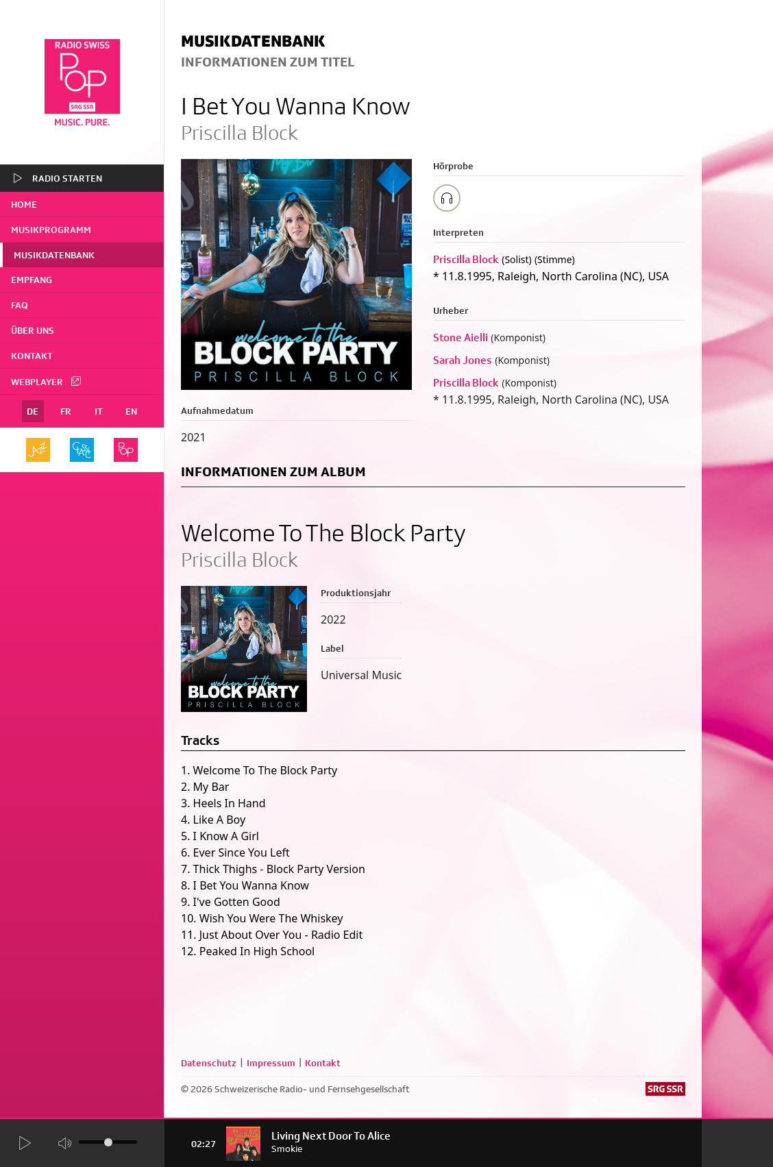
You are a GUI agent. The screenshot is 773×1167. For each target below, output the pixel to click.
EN (131, 411)
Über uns (32, 330)
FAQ (19, 304)
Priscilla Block (466, 259)
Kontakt (32, 355)
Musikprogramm (51, 229)
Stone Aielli (460, 337)
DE (32, 411)
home (24, 204)
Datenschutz (208, 1063)
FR (65, 411)
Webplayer (46, 381)
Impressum (271, 1063)
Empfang (31, 279)
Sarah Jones (462, 360)
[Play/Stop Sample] (446, 198)
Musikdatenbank (54, 254)
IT (99, 411)
